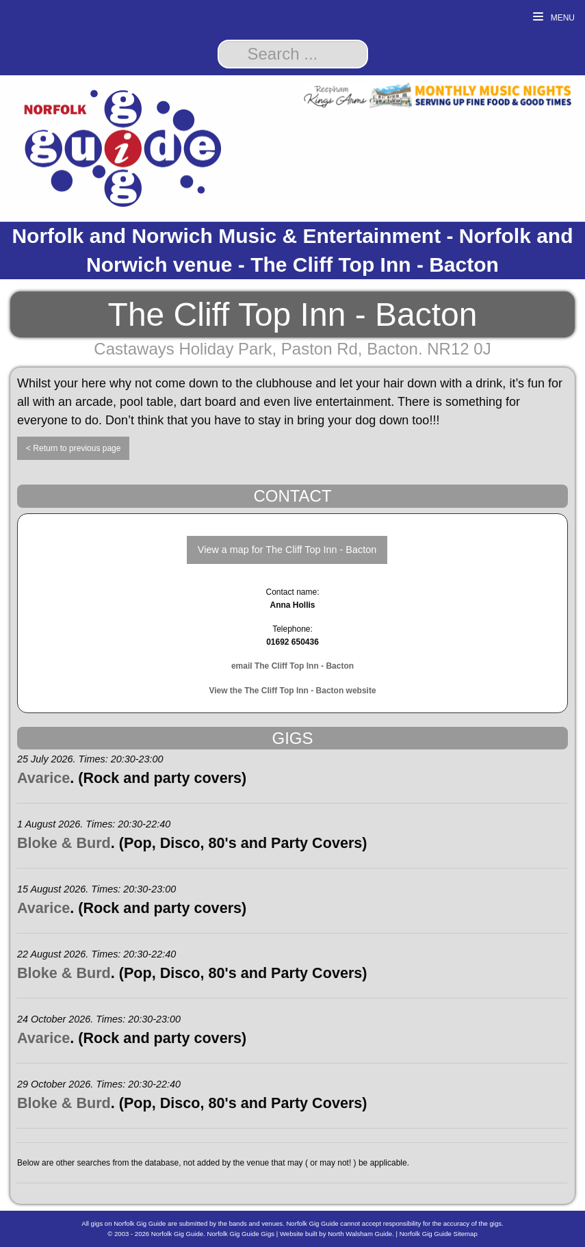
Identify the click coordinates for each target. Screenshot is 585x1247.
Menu (554, 17)
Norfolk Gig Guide (177, 1233)
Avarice (43, 777)
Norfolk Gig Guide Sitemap (439, 1233)
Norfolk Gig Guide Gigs (240, 1233)
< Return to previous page (73, 448)
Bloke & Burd (64, 842)
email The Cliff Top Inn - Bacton (292, 666)
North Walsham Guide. (361, 1233)
